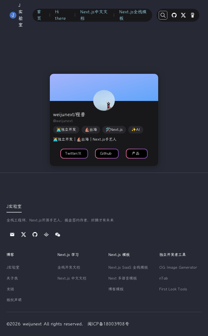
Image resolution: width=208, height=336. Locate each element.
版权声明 (14, 300)
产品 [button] (135, 153)
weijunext (32, 324)
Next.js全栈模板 (133, 15)
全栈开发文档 (68, 267)
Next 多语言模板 (122, 278)
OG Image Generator (178, 267)
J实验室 (13, 267)
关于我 (12, 278)
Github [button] (106, 153)
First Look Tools (173, 289)
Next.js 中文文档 (71, 278)
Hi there (60, 15)
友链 (10, 289)
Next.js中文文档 (94, 15)
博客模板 (115, 289)
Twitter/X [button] (73, 153)
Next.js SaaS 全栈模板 (128, 267)
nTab (163, 278)
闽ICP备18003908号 (108, 324)
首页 (39, 15)
